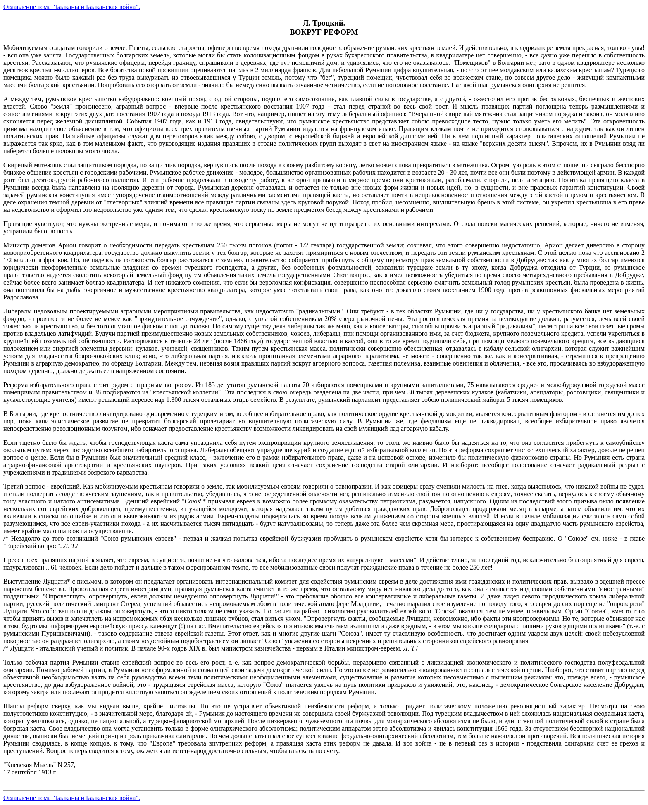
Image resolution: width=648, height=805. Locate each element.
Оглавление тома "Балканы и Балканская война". (71, 6)
